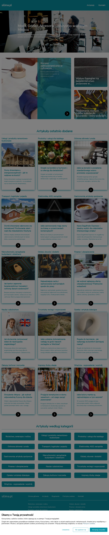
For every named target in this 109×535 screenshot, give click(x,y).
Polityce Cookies (89, 523)
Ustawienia (65, 530)
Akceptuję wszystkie (98, 530)
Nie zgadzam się (80, 530)
